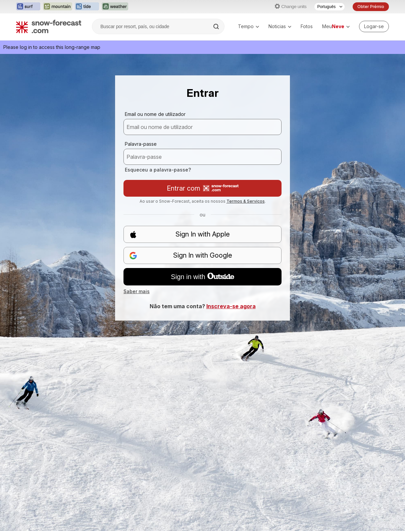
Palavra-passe (141, 144)
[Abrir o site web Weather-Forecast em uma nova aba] (115, 6)
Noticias (279, 26)
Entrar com (203, 188)
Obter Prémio (370, 6)
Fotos (307, 26)
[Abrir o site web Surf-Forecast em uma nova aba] (28, 6)
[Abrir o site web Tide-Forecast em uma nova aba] (87, 6)
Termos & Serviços (245, 201)
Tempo (248, 26)
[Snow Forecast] (48, 26)
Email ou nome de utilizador (155, 114)
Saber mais (136, 291)
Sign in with (202, 277)
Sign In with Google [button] (180, 255)
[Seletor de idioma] (329, 6)
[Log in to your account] (374, 26)
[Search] (216, 26)
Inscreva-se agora (231, 306)
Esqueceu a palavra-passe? (158, 170)
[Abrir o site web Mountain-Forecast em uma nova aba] (57, 6)
